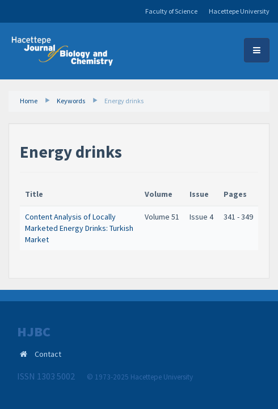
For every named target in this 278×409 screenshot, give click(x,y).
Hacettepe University (239, 11)
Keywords (71, 100)
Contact (48, 354)
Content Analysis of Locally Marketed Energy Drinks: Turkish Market (79, 228)
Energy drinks (124, 100)
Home (28, 100)
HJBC (33, 332)
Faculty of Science (171, 11)
